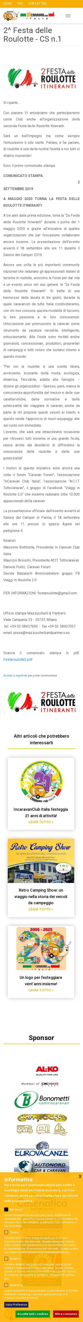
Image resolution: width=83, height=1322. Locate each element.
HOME (8, 3)
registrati (21, 675)
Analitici (15, 1258)
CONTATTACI (37, 3)
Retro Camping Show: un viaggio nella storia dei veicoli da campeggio (40, 896)
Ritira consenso (66, 1314)
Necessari (16, 1209)
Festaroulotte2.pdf (18, 659)
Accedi (8, 675)
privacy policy (22, 1201)
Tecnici (14, 1232)
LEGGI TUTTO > (41, 822)
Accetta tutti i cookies (32, 1314)
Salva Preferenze (16, 1304)
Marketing (16, 1285)
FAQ (20, 3)
